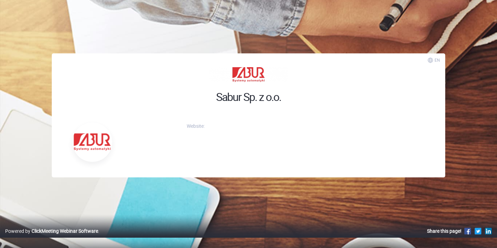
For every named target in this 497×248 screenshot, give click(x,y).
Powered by (51, 238)
